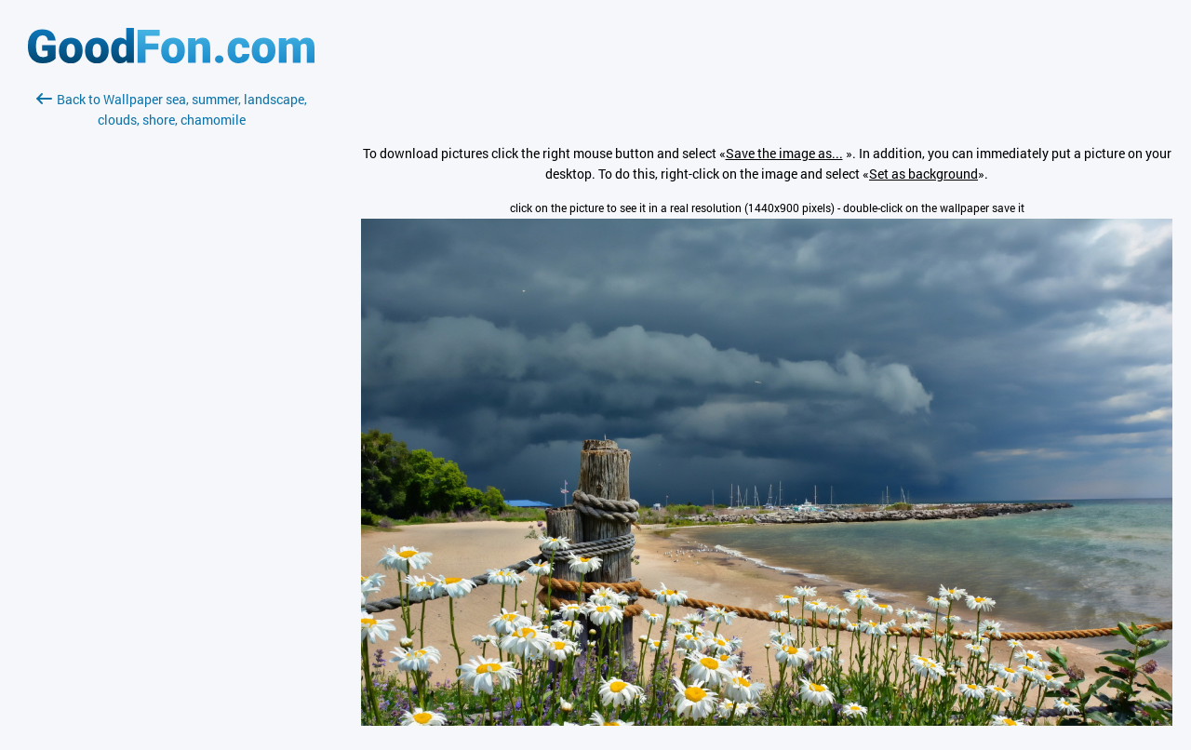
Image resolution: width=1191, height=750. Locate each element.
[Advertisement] (171, 351)
